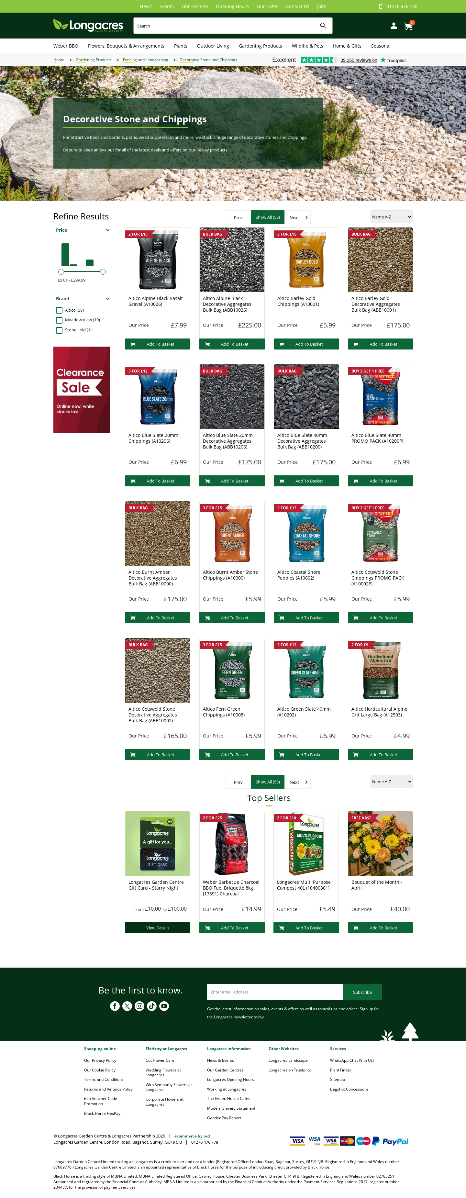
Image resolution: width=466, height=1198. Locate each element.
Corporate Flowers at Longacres (164, 1101)
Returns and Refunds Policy (108, 1089)
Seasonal (381, 46)
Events (167, 6)
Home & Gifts (347, 46)
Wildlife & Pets (307, 46)
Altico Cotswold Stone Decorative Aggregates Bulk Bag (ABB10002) (152, 715)
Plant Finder (340, 1070)
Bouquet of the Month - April (376, 885)
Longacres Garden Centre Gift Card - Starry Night (156, 885)
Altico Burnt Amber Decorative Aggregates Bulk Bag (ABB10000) (152, 578)
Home (58, 59)
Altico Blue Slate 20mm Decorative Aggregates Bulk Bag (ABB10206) (228, 441)
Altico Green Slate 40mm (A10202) (304, 712)
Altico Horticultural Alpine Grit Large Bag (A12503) (379, 712)
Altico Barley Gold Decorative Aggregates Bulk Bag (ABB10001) (375, 304)
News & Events (220, 1060)
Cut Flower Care (160, 1060)
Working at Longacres (226, 1089)
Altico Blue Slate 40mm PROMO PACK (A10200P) (377, 438)
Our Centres (195, 6)
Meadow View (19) (82, 320)
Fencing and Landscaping (145, 59)
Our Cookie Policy (100, 1070)
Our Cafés (267, 6)
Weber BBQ (65, 46)
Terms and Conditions (104, 1079)
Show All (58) (268, 217)
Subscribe (362, 992)
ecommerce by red (192, 1136)
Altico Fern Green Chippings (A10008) (224, 712)
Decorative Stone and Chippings (208, 59)
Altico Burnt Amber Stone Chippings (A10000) (230, 575)
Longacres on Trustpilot (290, 1070)
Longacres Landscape (288, 1060)
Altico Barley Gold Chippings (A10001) (298, 301)
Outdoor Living (213, 46)
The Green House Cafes (228, 1098)
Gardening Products (260, 46)
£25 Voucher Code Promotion (100, 1101)
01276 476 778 (401, 6)
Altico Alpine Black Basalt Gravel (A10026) (155, 301)
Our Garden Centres (225, 1070)
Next (294, 217)
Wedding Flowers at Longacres (163, 1072)
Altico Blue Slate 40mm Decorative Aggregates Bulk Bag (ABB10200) (302, 441)
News (146, 6)
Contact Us (297, 6)
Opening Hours (232, 6)
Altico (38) (74, 310)
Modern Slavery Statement (231, 1108)
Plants (180, 46)
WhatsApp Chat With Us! (352, 1060)
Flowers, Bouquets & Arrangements (126, 46)
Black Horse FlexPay (102, 1113)
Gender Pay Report (224, 1118)
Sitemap (337, 1079)
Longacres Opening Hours (230, 1079)
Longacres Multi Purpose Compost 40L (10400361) (304, 885)
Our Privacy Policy (100, 1060)
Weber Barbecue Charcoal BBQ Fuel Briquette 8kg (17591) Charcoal (231, 888)
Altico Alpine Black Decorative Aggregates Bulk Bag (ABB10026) (227, 304)
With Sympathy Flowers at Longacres (169, 1087)
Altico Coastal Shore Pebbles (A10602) (298, 575)
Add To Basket (152, 344)
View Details (157, 928)
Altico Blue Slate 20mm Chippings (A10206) (153, 438)
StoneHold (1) (78, 330)
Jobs (321, 6)
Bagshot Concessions (349, 1089)
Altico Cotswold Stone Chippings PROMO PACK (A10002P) (377, 578)
